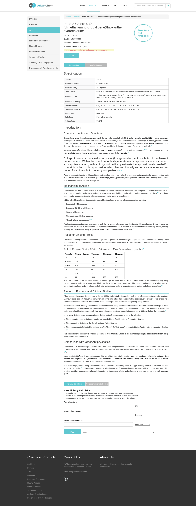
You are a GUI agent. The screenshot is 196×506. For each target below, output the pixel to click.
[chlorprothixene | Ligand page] (151, 146)
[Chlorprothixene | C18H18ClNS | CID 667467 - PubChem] (64, 143)
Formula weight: (70, 402)
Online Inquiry (96, 65)
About (125, 5)
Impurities (31, 475)
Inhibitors (30, 464)
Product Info (74, 65)
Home (82, 5)
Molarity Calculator (74, 384)
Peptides (30, 468)
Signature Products (34, 490)
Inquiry (71, 55)
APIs (29, 472)
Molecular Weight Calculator (97, 384)
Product (93, 5)
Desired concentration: (73, 420)
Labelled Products (34, 487)
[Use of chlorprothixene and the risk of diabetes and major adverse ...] (100, 181)
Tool (116, 5)
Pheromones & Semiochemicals (39, 498)
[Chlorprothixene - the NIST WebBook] (147, 150)
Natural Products (33, 483)
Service (105, 5)
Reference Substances (36, 479)
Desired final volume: (72, 411)
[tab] (43, 19)
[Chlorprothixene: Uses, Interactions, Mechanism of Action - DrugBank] (84, 141)
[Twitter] (66, 479)
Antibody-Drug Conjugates (37, 494)
